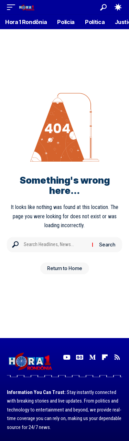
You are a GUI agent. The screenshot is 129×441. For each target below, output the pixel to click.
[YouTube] (66, 357)
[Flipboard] (105, 357)
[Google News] (79, 357)
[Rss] (117, 357)
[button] (13, 7)
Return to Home (64, 268)
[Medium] (92, 357)
